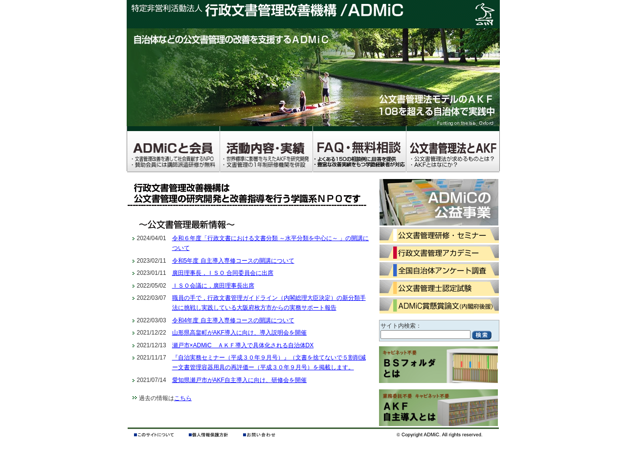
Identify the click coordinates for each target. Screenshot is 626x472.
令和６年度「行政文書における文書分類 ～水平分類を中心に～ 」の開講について (270, 243)
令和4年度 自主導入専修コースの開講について (233, 320)
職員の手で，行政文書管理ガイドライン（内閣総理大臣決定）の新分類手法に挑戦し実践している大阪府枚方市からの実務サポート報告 (269, 302)
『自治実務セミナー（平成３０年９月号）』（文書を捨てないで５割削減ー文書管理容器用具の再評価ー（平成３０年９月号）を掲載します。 (269, 362)
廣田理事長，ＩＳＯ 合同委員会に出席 (222, 273)
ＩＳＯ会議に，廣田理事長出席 (213, 285)
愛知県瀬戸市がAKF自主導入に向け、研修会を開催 (239, 380)
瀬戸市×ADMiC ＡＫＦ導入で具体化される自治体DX (243, 345)
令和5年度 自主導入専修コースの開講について (233, 260)
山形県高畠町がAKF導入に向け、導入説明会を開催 (239, 332)
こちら (183, 398)
